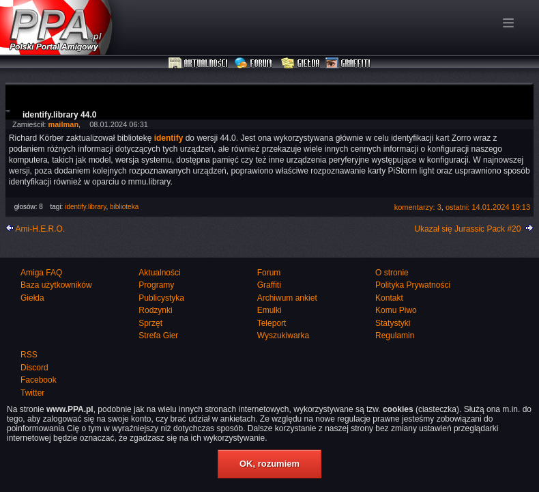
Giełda (300, 63)
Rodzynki (155, 310)
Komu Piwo (396, 310)
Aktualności (198, 63)
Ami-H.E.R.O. (40, 229)
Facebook (38, 380)
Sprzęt (150, 323)
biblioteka (124, 206)
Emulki (269, 310)
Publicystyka (161, 298)
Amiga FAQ (41, 272)
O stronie (392, 272)
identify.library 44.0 (60, 115)
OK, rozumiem (269, 464)
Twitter (32, 393)
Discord (34, 367)
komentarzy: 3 (417, 207)
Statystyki (392, 323)
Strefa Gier (158, 335)
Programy (156, 285)
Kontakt (389, 298)
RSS (29, 354)
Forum (255, 63)
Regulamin (394, 335)
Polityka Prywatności (412, 285)
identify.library (85, 206)
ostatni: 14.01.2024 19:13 (488, 207)
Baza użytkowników (56, 285)
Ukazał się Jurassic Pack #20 (467, 229)
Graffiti (348, 63)
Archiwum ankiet (287, 298)
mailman (63, 124)
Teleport (272, 323)
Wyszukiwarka (283, 335)
